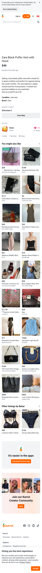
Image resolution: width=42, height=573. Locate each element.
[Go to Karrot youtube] (33, 525)
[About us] (33, 16)
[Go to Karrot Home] (8, 526)
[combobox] (19, 22)
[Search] (38, 21)
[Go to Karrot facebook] (24, 525)
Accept (35, 568)
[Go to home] (3, 16)
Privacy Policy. (25, 562)
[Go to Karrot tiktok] (38, 525)
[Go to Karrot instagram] (29, 525)
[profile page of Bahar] (5, 129)
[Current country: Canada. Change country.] (38, 16)
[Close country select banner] (39, 2)
